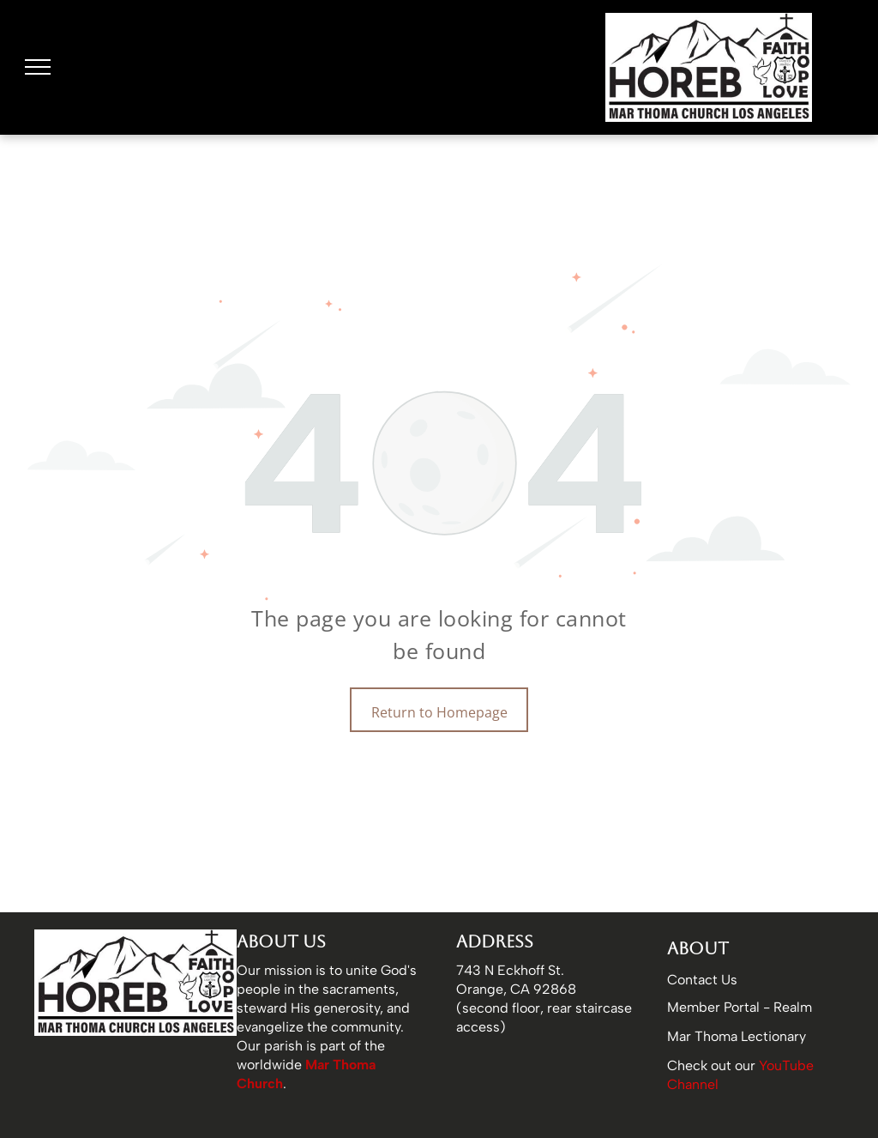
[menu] (37, 67)
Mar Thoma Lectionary (736, 1036)
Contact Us (702, 980)
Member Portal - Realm (739, 1007)
